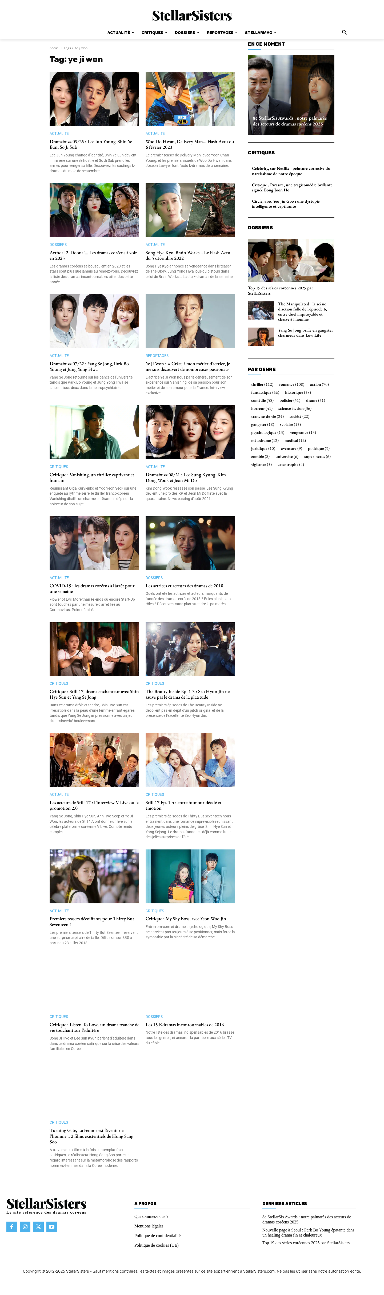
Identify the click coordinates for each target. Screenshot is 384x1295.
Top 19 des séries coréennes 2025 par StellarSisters (280, 290)
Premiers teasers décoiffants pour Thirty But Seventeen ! (92, 921)
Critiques (59, 467)
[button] (344, 32)
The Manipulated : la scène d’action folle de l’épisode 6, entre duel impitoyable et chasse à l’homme (302, 311)
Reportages (157, 355)
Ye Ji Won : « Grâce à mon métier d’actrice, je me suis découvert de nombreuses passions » (188, 366)
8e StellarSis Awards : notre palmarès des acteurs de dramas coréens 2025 (290, 121)
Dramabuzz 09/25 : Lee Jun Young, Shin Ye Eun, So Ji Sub (91, 144)
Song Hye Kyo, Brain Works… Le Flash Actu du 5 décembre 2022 (188, 255)
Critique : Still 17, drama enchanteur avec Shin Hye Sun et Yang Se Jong (94, 694)
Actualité (59, 133)
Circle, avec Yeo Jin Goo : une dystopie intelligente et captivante (286, 203)
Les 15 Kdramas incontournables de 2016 (185, 1024)
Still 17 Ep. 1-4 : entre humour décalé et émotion (183, 805)
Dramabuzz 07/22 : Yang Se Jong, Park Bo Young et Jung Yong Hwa (89, 366)
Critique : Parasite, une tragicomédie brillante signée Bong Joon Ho (292, 187)
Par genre (262, 369)
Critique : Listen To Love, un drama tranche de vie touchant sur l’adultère (94, 1027)
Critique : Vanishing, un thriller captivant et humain (92, 477)
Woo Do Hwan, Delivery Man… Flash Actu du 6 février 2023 (190, 144)
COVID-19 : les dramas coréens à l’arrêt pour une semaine (92, 588)
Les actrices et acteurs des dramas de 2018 (184, 585)
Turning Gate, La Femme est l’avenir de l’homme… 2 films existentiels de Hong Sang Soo (91, 1136)
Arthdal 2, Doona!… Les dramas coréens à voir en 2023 (93, 255)
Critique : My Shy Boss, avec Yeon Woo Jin (186, 918)
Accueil (55, 48)
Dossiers (58, 244)
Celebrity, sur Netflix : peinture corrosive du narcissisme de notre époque (291, 171)
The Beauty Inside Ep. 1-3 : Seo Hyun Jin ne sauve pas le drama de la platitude (188, 694)
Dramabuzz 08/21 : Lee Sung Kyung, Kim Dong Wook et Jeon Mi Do (186, 477)
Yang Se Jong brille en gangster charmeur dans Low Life (305, 332)
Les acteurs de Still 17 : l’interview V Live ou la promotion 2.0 (94, 805)
